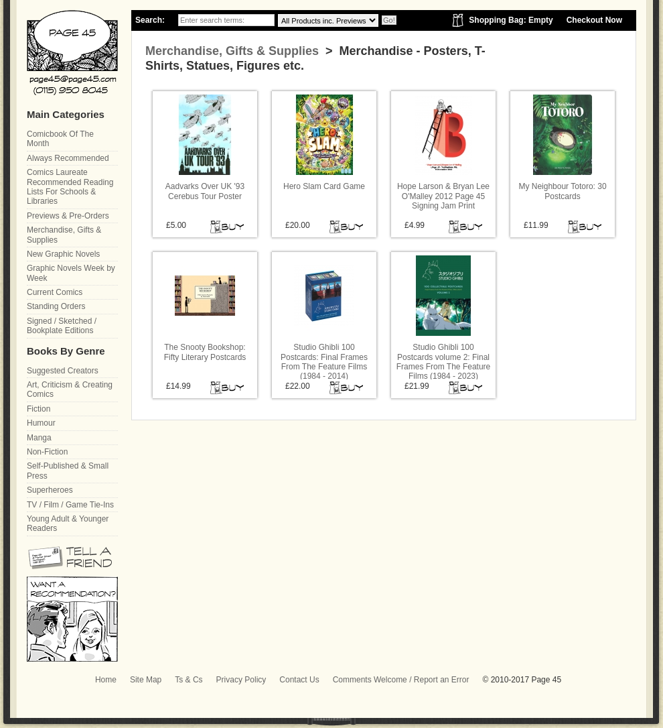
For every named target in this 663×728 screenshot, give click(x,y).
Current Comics (54, 292)
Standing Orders (56, 306)
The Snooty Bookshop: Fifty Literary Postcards (205, 352)
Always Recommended (68, 158)
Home (106, 679)
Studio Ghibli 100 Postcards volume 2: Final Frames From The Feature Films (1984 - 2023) (443, 362)
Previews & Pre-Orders (68, 216)
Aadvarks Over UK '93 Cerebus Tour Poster (204, 191)
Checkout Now (594, 20)
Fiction (38, 409)
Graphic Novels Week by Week (71, 272)
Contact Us (299, 679)
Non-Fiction (47, 452)
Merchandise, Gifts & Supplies (232, 51)
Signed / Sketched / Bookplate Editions (61, 325)
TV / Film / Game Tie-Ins (70, 504)
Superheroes (50, 490)
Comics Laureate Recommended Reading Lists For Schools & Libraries (70, 187)
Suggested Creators (62, 370)
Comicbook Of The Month (60, 138)
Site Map (145, 679)
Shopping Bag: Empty (510, 20)
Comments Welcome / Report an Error (401, 679)
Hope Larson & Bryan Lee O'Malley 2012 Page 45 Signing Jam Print (443, 196)
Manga (39, 437)
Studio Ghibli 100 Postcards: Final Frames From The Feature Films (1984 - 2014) (324, 362)
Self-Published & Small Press (67, 470)
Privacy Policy (241, 679)
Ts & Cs (188, 679)
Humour (41, 423)
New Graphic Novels (63, 254)
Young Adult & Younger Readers (67, 523)
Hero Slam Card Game (324, 186)
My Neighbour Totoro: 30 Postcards (562, 191)
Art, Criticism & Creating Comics (70, 389)
